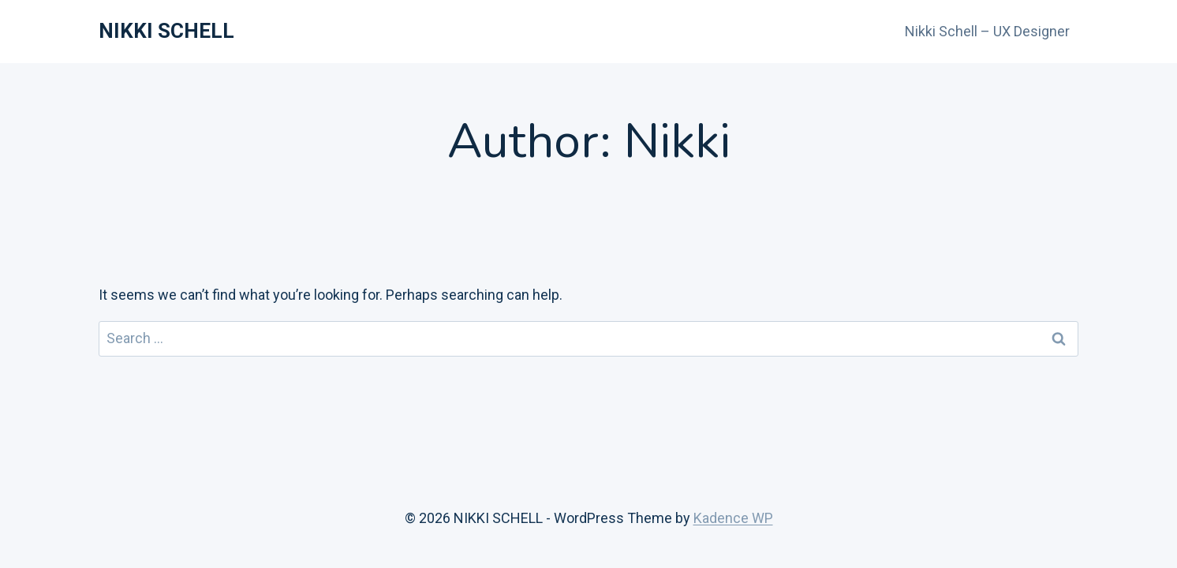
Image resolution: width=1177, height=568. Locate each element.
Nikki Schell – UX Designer (987, 31)
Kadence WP (733, 518)
